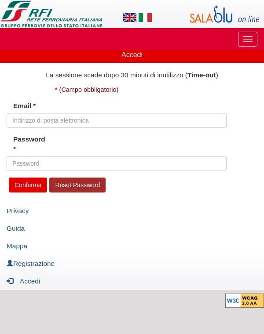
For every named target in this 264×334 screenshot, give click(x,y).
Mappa (17, 246)
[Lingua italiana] (145, 17)
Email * (24, 105)
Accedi (23, 280)
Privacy (18, 210)
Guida (16, 228)
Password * (29, 143)
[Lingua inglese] (129, 17)
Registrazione (31, 263)
